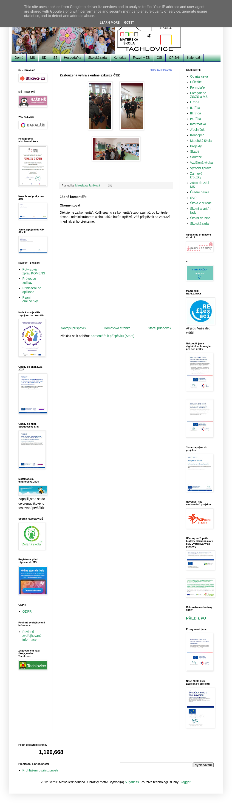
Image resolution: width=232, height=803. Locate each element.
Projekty (196, 146)
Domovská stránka (117, 328)
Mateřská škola (201, 141)
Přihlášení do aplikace (32, 290)
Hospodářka (72, 57)
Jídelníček (197, 129)
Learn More (109, 22)
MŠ (32, 57)
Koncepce (197, 135)
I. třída (194, 102)
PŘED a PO (196, 618)
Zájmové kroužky (196, 175)
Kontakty (120, 57)
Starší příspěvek (159, 328)
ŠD (44, 57)
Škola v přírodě (201, 203)
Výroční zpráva (201, 168)
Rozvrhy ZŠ (141, 57)
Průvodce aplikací (29, 280)
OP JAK (175, 57)
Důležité (196, 82)
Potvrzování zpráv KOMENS (34, 271)
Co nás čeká (199, 76)
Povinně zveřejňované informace (32, 635)
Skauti (194, 151)
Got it (129, 22)
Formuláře (197, 87)
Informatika (198, 124)
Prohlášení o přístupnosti (40, 770)
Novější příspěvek (73, 328)
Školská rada (97, 57)
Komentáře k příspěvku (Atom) (112, 336)
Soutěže (196, 157)
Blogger (184, 782)
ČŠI (159, 57)
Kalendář (193, 57)
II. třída (195, 108)
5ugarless (132, 782)
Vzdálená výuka (201, 162)
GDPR (27, 611)
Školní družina (200, 218)
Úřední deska (199, 192)
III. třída (195, 113)
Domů (19, 57)
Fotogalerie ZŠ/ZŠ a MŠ (199, 95)
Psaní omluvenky (30, 299)
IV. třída (195, 119)
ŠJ (55, 57)
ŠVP (193, 198)
